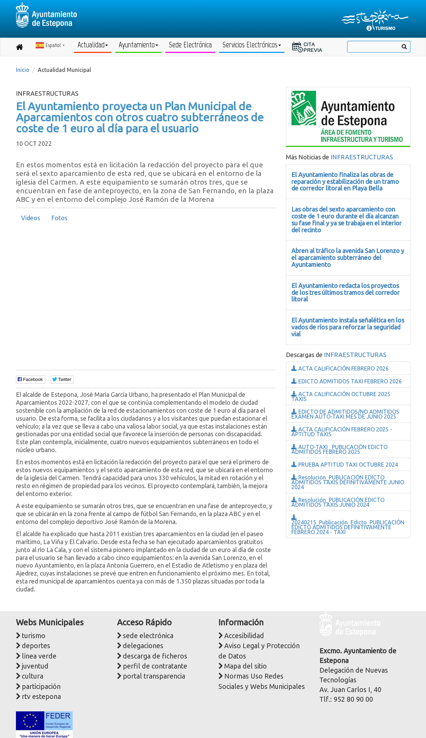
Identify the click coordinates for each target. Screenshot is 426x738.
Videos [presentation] (30, 218)
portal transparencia (154, 676)
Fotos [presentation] (59, 218)
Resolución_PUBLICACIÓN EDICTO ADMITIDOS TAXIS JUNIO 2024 (337, 502)
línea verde (39, 656)
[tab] (30, 218)
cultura (32, 676)
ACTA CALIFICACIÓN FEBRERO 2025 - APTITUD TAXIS (341, 431)
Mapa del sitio (245, 666)
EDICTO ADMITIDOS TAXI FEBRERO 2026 (346, 381)
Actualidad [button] (93, 44)
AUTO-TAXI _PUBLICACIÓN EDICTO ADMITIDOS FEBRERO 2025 (339, 449)
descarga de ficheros (155, 656)
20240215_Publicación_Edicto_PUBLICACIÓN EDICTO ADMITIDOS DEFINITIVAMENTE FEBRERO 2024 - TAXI (347, 525)
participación (41, 686)
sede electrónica (148, 635)
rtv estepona (41, 696)
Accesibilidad (244, 635)
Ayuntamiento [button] (138, 44)
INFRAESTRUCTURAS (361, 156)
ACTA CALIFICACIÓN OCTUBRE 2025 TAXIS (340, 396)
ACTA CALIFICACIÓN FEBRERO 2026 (340, 368)
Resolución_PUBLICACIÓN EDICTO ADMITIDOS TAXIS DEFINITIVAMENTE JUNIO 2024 (347, 482)
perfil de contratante (155, 666)
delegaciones (143, 646)
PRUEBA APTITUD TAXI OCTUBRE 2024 (344, 464)
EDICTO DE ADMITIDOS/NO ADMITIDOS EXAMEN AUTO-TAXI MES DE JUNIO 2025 (345, 414)
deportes (36, 646)
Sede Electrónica (190, 44)
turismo (33, 635)
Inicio (22, 70)
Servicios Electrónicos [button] (252, 44)
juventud (35, 666)
